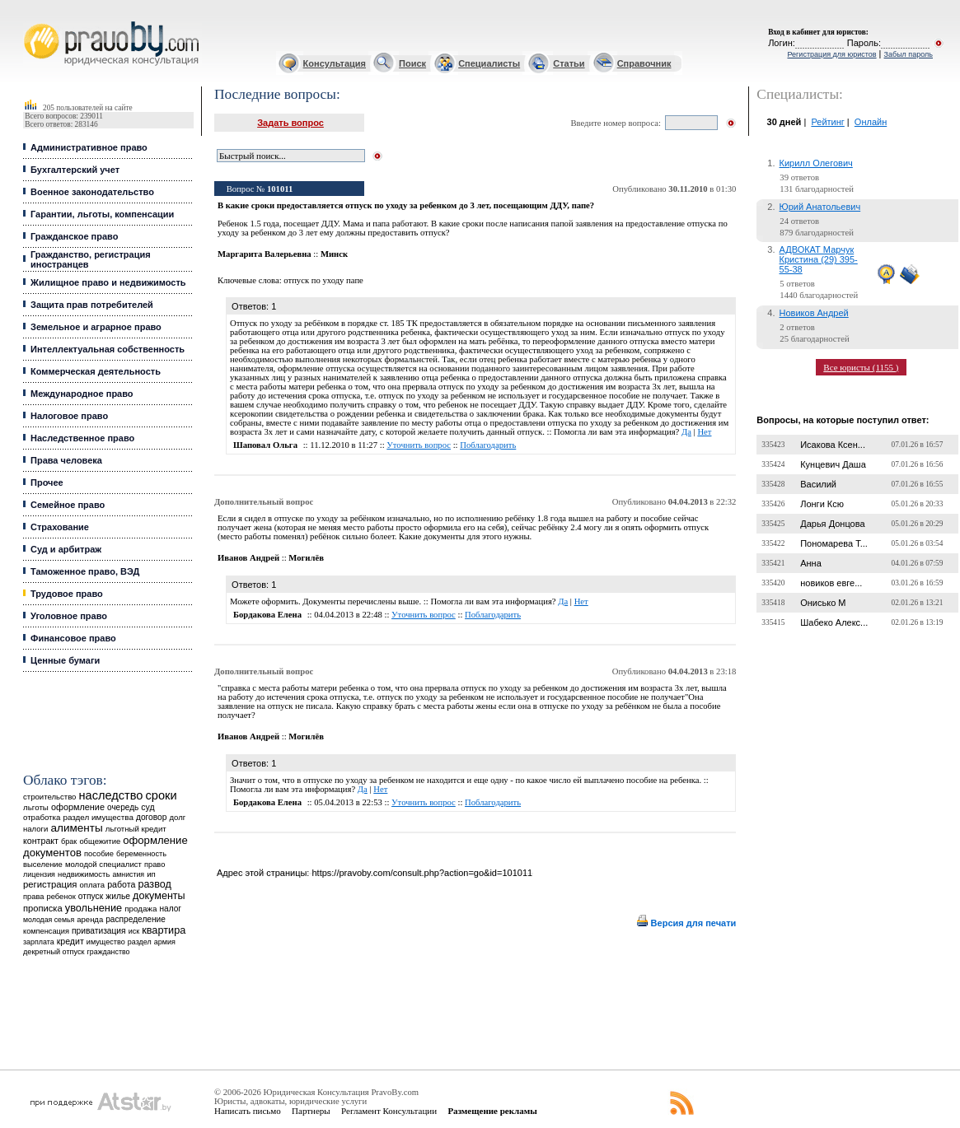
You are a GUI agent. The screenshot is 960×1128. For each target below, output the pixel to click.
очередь (122, 807)
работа (121, 884)
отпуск (90, 896)
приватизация (99, 930)
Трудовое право (66, 594)
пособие (99, 854)
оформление (78, 807)
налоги (35, 828)
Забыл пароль (908, 54)
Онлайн (871, 122)
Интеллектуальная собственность (107, 349)
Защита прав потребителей (91, 305)
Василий (818, 484)
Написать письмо (247, 1111)
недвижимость (84, 874)
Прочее (46, 482)
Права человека (66, 460)
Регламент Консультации (389, 1111)
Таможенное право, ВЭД (84, 571)
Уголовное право (68, 616)
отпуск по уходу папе (323, 280)
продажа (140, 908)
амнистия (128, 874)
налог (170, 908)
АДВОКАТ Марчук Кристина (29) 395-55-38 (819, 259)
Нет (704, 431)
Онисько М (822, 603)
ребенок (61, 896)
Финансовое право (73, 638)
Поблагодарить (488, 445)
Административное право (89, 147)
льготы (36, 807)
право (154, 864)
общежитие (99, 841)
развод (154, 884)
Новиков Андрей (814, 313)
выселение (43, 864)
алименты (76, 828)
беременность (141, 854)
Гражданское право (74, 236)
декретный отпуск (54, 952)
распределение (135, 919)
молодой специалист (103, 864)
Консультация (334, 63)
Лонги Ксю (822, 504)
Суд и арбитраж (65, 549)
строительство (49, 796)
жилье (117, 896)
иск (134, 931)
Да (686, 431)
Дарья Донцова (832, 524)
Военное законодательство (92, 192)
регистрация (50, 884)
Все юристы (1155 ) (860, 367)
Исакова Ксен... (832, 445)
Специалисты (489, 63)
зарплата (38, 942)
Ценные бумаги (65, 660)
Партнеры (311, 1111)
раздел (140, 942)
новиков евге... (831, 583)
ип (151, 874)
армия (165, 942)
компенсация (46, 931)
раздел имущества (98, 817)
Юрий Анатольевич (820, 207)
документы (159, 896)
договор (151, 817)
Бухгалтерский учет (74, 170)
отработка (41, 817)
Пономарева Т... (834, 543)
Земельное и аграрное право (96, 327)
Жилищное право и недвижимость (108, 282)
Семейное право (67, 505)
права (33, 897)
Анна (811, 563)
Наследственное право (82, 438)
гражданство (108, 952)
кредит (70, 941)
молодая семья (48, 920)
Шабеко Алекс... (834, 622)
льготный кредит (135, 828)
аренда (90, 919)
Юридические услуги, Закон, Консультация (31, 21)
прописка (43, 908)
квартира (163, 930)
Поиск (412, 63)
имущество (106, 942)
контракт (41, 841)
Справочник (644, 63)
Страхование (59, 527)
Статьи (568, 63)
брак (69, 841)
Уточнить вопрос (418, 445)
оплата (92, 884)
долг (178, 817)
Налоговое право (69, 416)
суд (147, 807)
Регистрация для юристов (831, 54)
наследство (111, 795)
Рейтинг (827, 122)
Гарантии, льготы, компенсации (102, 214)
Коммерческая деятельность (95, 371)
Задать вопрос (290, 123)
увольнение (93, 908)
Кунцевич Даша (833, 464)
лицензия (39, 874)
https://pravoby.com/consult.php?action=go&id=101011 (421, 873)
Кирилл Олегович (816, 163)
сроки (160, 795)
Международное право (81, 394)
